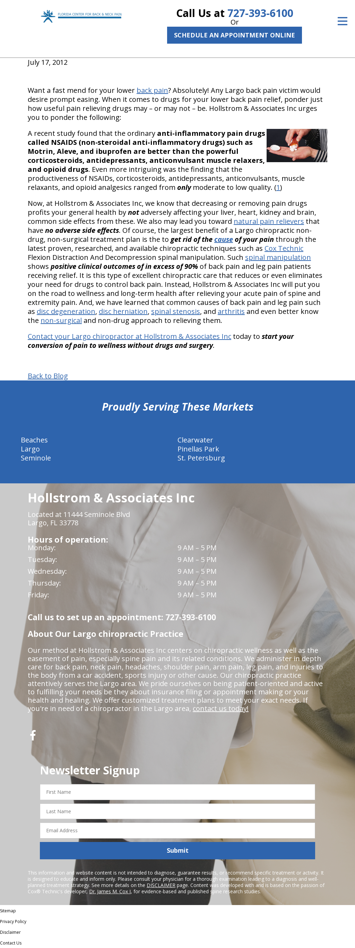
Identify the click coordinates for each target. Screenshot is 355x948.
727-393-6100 (260, 13)
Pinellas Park (198, 449)
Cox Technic (284, 248)
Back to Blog (48, 375)
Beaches (34, 440)
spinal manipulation (278, 257)
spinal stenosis (175, 311)
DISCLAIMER (161, 885)
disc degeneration (66, 311)
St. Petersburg (201, 458)
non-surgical (61, 320)
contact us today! (221, 708)
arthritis (231, 311)
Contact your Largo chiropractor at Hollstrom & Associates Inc (129, 336)
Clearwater (195, 440)
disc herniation (123, 311)
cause (223, 239)
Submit (178, 850)
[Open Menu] (342, 21)
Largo (30, 449)
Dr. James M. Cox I (110, 891)
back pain (152, 90)
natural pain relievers (269, 221)
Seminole (36, 458)
